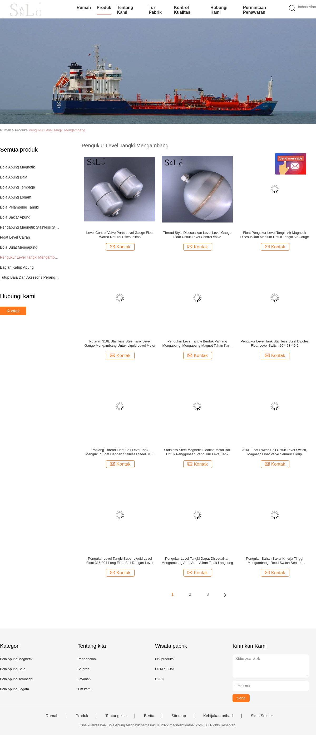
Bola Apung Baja (13, 177)
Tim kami (84, 689)
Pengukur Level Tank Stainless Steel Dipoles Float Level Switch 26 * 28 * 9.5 (275, 343)
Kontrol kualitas (182, 9)
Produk (104, 7)
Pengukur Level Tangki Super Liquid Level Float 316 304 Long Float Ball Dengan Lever (120, 561)
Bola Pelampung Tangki (19, 207)
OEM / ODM (164, 669)
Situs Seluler (262, 716)
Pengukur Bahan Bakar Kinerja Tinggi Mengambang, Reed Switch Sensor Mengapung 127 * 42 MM (274, 561)
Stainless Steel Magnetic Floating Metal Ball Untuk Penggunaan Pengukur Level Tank (197, 452)
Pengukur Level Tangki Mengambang (57, 130)
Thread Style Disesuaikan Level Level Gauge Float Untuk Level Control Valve (197, 235)
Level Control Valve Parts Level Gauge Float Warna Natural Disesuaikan (120, 235)
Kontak (13, 311)
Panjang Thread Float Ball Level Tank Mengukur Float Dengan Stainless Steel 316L (120, 452)
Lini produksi (164, 659)
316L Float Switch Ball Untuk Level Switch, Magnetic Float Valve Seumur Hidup (274, 452)
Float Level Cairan (15, 237)
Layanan (84, 679)
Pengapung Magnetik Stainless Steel (30, 227)
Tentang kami (125, 9)
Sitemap (178, 716)
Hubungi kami (219, 9)
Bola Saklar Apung (15, 217)
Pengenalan (86, 659)
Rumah (84, 7)
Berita (149, 716)
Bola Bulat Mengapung (18, 247)
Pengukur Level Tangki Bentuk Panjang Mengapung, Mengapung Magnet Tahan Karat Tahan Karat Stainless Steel (197, 343)
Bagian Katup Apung (17, 267)
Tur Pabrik (155, 9)
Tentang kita (116, 716)
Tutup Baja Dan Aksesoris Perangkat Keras (30, 277)
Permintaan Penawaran (254, 9)
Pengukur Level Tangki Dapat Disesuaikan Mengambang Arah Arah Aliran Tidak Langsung (197, 561)
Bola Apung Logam (15, 197)
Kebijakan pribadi (218, 716)
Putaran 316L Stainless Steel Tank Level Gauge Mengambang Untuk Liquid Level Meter (120, 343)
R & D (159, 679)
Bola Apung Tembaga (17, 187)
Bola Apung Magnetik (17, 167)
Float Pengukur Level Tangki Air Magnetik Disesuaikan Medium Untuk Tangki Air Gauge (274, 235)
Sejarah (83, 669)
